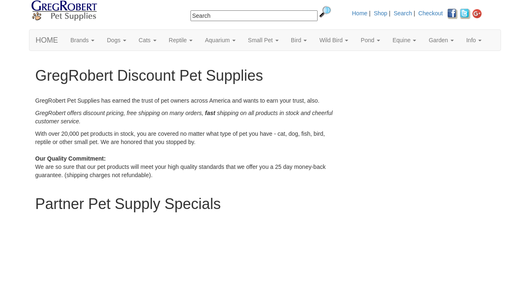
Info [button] (474, 40)
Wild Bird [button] (333, 40)
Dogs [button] (116, 40)
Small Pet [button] (263, 40)
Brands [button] (82, 40)
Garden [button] (441, 40)
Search (403, 13)
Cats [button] (148, 40)
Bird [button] (299, 40)
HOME (47, 40)
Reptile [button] (181, 40)
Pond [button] (370, 40)
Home (359, 13)
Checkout (430, 13)
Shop (381, 13)
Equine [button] (404, 40)
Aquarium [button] (220, 40)
